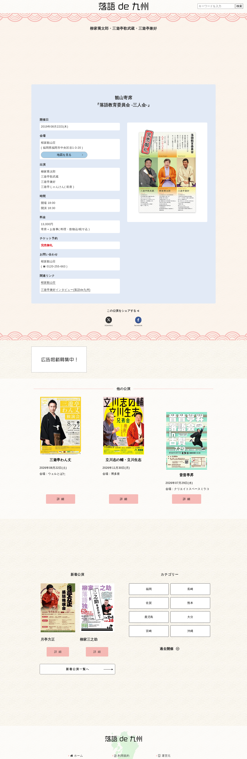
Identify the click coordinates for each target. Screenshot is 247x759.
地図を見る (56, 154)
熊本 (190, 582)
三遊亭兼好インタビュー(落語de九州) (65, 289)
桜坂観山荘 (48, 282)
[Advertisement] (123, 57)
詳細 (61, 486)
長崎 (190, 570)
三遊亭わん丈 (60, 462)
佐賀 (149, 582)
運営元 (164, 735)
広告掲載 (77, 744)
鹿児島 (148, 595)
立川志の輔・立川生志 (123, 462)
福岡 (149, 570)
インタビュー (124, 744)
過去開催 (169, 624)
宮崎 (149, 607)
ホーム (76, 735)
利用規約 (121, 735)
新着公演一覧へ (82, 650)
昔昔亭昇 (186, 462)
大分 (190, 595)
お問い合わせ (168, 744)
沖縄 (190, 607)
